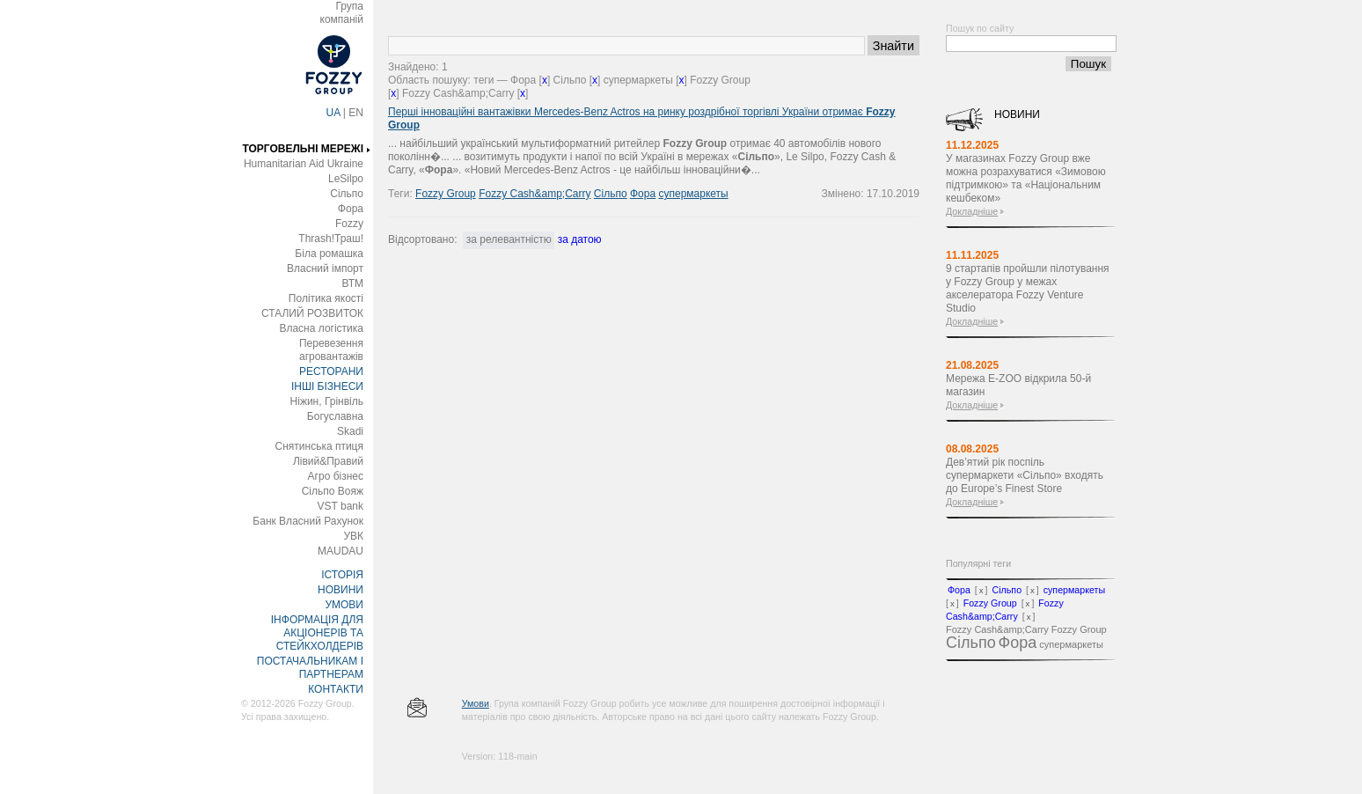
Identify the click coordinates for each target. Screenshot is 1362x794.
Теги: (401, 193)
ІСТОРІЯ (342, 575)
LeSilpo (345, 179)
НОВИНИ (340, 590)
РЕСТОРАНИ (331, 371)
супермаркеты (693, 193)
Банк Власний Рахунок (308, 521)
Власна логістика (321, 328)
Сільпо (346, 193)
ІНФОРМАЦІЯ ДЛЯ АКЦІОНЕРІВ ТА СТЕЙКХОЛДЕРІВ (317, 633)
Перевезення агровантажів (331, 350)
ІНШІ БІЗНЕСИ (327, 386)
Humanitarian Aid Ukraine (303, 164)
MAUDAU (340, 551)
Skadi (350, 431)
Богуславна (335, 416)
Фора (350, 208)
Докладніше (972, 211)
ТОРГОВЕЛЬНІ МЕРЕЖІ (302, 149)
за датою (580, 239)
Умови (475, 703)
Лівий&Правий (328, 461)
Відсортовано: (422, 239)
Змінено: (844, 193)
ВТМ (352, 283)
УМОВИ (344, 605)
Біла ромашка (329, 253)
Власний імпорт (325, 268)
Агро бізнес (335, 476)
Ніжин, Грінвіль (326, 401)
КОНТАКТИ (335, 689)
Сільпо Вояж (332, 491)
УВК (353, 536)
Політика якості (326, 298)
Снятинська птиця (319, 446)
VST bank (340, 506)
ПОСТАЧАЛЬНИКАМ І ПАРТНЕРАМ (310, 667)
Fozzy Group (445, 193)
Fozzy (349, 223)
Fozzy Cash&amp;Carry (534, 193)
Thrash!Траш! (330, 238)
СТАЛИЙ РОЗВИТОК (312, 313)
